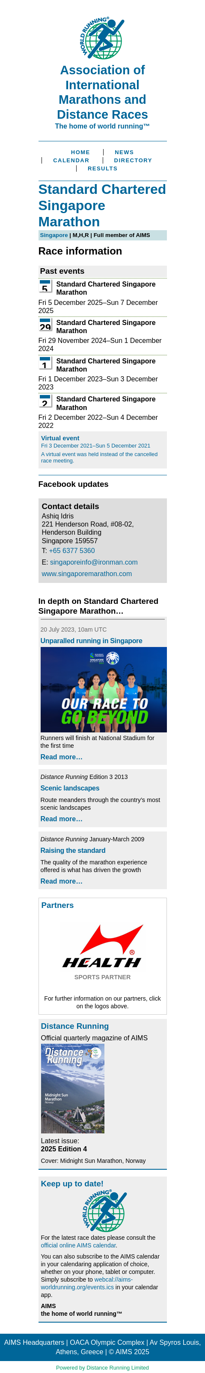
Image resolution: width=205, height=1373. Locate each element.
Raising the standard (73, 850)
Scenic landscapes (70, 788)
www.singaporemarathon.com (87, 573)
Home (80, 152)
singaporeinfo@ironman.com (94, 562)
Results (103, 168)
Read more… (62, 757)
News (124, 152)
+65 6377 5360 (72, 550)
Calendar (71, 160)
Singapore (54, 235)
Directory (133, 160)
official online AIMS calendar (78, 1245)
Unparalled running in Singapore (92, 640)
